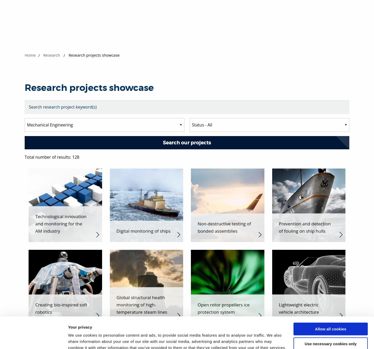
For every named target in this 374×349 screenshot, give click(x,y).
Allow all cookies (330, 299)
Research (51, 55)
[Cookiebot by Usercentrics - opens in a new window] (33, 339)
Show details (80, 339)
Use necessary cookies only (331, 314)
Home (30, 55)
